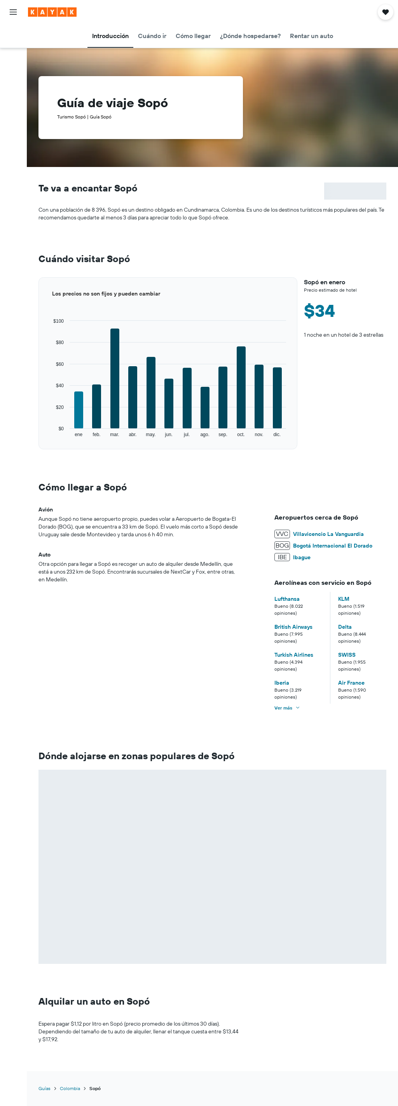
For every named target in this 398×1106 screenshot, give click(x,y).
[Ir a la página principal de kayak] (52, 12)
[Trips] (13, 90)
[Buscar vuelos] (13, 35)
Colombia (70, 1088)
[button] (13, 12)
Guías (44, 1088)
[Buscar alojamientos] (13, 52)
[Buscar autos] (13, 68)
